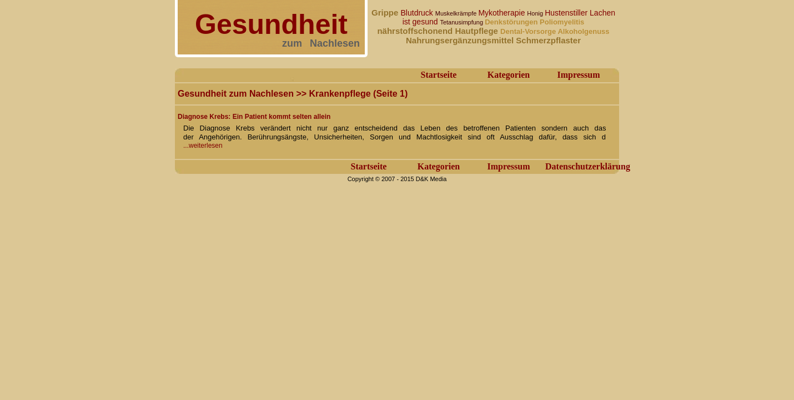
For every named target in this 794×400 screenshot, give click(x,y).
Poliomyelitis (562, 22)
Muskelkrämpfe (457, 13)
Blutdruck (418, 12)
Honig (536, 13)
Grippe (386, 12)
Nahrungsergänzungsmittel (461, 40)
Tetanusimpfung (462, 22)
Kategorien (509, 74)
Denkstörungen (512, 22)
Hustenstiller (567, 12)
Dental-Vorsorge (528, 31)
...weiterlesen (203, 145)
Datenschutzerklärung (587, 166)
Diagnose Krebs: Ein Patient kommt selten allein (254, 117)
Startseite (439, 74)
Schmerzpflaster (548, 40)
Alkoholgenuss (583, 31)
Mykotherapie (502, 12)
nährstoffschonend (416, 31)
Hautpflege (477, 31)
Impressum (578, 74)
